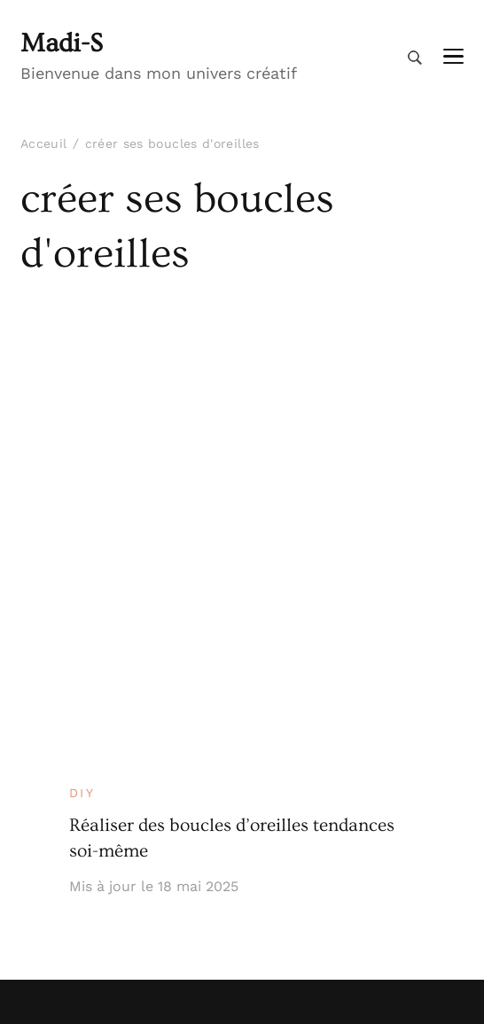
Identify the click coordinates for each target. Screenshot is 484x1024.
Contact (47, 921)
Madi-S (61, 43)
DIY (82, 375)
